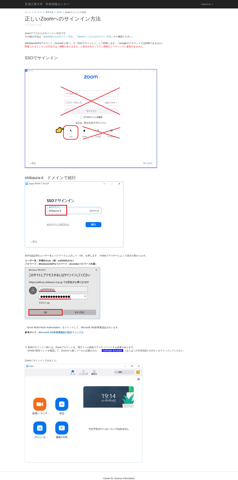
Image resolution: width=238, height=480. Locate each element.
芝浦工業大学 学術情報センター (47, 4)
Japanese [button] (207, 4)
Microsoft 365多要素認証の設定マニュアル (61, 332)
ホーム (28, 12)
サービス (38, 12)
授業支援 (49, 12)
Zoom (59, 12)
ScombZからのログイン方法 (58, 36)
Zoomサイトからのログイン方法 (94, 36)
